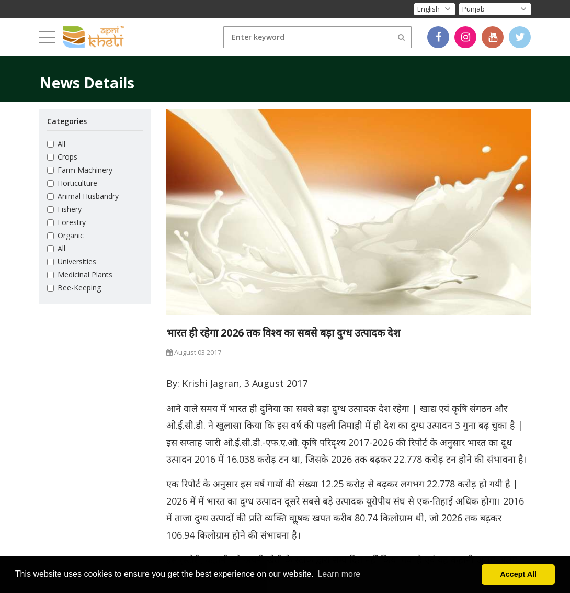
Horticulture (72, 183)
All (56, 144)
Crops (62, 157)
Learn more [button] (338, 573)
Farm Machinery (79, 170)
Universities (71, 261)
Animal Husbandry (83, 196)
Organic (65, 235)
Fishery (64, 209)
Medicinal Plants (79, 274)
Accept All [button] (518, 574)
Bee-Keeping (74, 288)
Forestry (66, 222)
